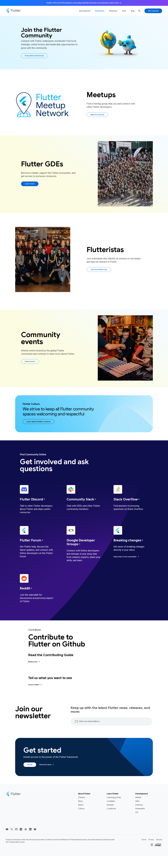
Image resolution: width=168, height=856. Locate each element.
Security (159, 840)
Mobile (138, 797)
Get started (153, 11)
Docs (124, 11)
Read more (34, 662)
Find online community (34, 56)
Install (29, 765)
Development (85, 11)
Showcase (113, 11)
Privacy (151, 840)
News (80, 801)
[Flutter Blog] (21, 829)
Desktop (139, 805)
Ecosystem (99, 11)
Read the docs (46, 765)
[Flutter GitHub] (16, 829)
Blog (133, 11)
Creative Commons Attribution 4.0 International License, (66, 840)
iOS (136, 812)
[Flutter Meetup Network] (25, 829)
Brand (80, 805)
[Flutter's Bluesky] (35, 829)
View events (30, 361)
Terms (144, 840)
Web (137, 801)
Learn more (30, 184)
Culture (81, 808)
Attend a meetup (97, 115)
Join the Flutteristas (98, 269)
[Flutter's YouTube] (7, 829)
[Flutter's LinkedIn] (30, 829)
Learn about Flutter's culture (38, 421)
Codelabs (111, 801)
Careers (81, 797)
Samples (110, 805)
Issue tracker (35, 685)
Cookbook (111, 808)
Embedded (140, 808)
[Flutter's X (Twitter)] (11, 829)
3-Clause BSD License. (17, 842)
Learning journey (114, 797)
